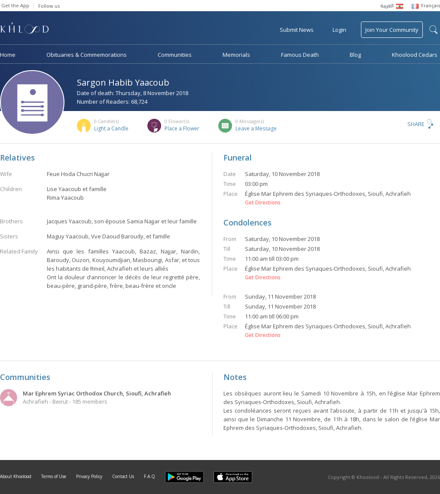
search (433, 29)
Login (339, 30)
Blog (355, 55)
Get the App (15, 5)
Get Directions (263, 202)
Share (416, 124)
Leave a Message (256, 128)
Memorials (236, 55)
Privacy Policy (89, 476)
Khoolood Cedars (414, 55)
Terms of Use (53, 476)
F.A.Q (149, 476)
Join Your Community (392, 30)
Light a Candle (111, 128)
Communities (175, 55)
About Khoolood (15, 476)
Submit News (297, 30)
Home (7, 55)
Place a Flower (182, 128)
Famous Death (300, 55)
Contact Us (123, 476)
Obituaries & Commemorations (86, 55)
